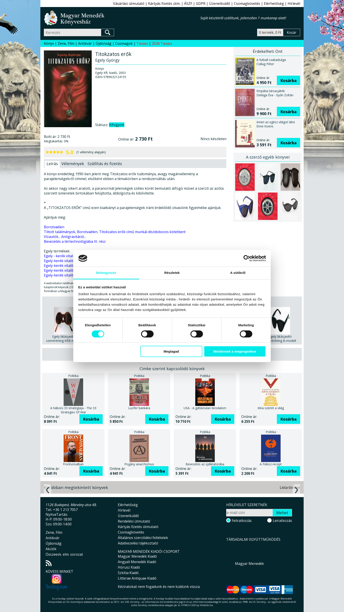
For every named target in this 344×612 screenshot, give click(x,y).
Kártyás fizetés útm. (164, 3)
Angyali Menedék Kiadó (137, 561)
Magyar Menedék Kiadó (137, 556)
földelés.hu (206, 605)
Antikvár (85, 43)
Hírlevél (294, 3)
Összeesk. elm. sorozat (64, 554)
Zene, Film (66, 43)
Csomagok (124, 43)
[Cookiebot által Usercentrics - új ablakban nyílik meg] (247, 258)
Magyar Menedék (249, 563)
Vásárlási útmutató (128, 3)
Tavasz (142, 43)
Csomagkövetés (247, 3)
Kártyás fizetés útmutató (138, 526)
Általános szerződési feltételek (143, 537)
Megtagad (171, 351)
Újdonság (103, 43)
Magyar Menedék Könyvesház (122, 18)
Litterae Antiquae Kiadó (137, 578)
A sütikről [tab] (237, 273)
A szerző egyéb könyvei (268, 157)
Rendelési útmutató (134, 521)
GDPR (200, 3)
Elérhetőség (274, 3)
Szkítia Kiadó (128, 572)
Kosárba (288, 80)
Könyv (49, 43)
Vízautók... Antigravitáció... (65, 236)
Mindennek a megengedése (234, 351)
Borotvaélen (54, 227)
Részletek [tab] (172, 273)
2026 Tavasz (162, 43)
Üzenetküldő (219, 3)
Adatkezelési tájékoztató (138, 543)
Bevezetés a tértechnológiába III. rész (75, 241)
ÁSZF (188, 3)
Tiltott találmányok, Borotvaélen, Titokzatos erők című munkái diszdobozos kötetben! (114, 231)
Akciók (51, 548)
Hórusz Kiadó (129, 567)
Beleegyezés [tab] (106, 273)
